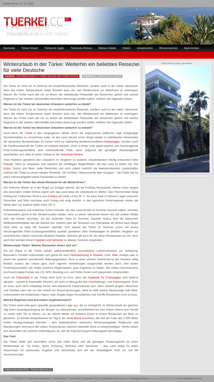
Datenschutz (169, 378)
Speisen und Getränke (49, 240)
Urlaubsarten (145, 48)
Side (115, 255)
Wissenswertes (168, 48)
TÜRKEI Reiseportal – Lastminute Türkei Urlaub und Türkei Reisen (33, 18)
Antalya (52, 196)
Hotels (127, 48)
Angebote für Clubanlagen (104, 277)
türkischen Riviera (72, 154)
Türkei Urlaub (29, 48)
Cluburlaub (23, 277)
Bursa (77, 318)
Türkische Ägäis (54, 48)
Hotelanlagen (111, 141)
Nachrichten (191, 48)
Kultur (6, 168)
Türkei (28, 133)
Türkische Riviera (81, 48)
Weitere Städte (107, 48)
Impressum (156, 378)
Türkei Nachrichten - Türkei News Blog (28, 370)
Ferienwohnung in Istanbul (86, 255)
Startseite (9, 48)
